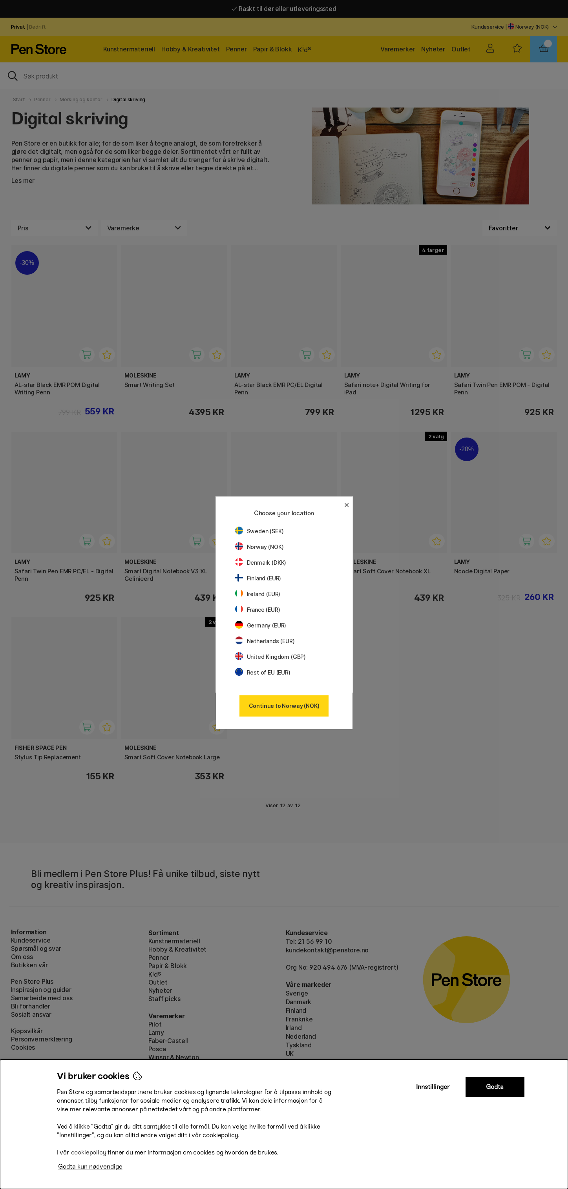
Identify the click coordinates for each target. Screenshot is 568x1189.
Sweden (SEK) (259, 531)
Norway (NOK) (259, 546)
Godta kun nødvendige (90, 1166)
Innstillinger (433, 1087)
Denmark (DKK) (261, 562)
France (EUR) (257, 609)
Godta (495, 1087)
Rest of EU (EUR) (262, 672)
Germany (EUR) (261, 625)
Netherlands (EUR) (265, 641)
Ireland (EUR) (258, 594)
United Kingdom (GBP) (270, 656)
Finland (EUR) (258, 578)
